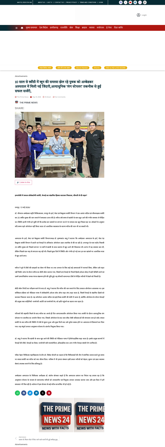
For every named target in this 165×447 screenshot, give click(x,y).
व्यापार (92, 28)
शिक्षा (77, 28)
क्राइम (84, 28)
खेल (71, 28)
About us (41, 2)
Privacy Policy (71, 2)
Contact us (59, 2)
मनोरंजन (100, 28)
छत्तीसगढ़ (54, 28)
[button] (17, 393)
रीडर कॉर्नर (118, 28)
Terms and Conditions (88, 2)
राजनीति (63, 28)
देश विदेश (43, 28)
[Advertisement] (82, 48)
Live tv (49, 2)
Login (101, 2)
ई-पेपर (109, 28)
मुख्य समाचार (31, 28)
